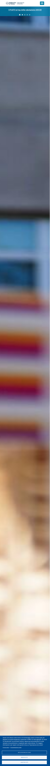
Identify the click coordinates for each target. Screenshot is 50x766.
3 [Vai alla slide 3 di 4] (27, 15)
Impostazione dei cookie (24, 752)
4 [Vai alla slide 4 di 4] (30, 15)
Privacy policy (6, 747)
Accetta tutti (24, 762)
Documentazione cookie (16, 747)
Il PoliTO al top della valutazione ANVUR (25, 10)
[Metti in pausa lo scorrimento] (20, 15)
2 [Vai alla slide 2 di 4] (25, 15)
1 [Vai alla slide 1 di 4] (22, 15)
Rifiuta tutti (24, 757)
